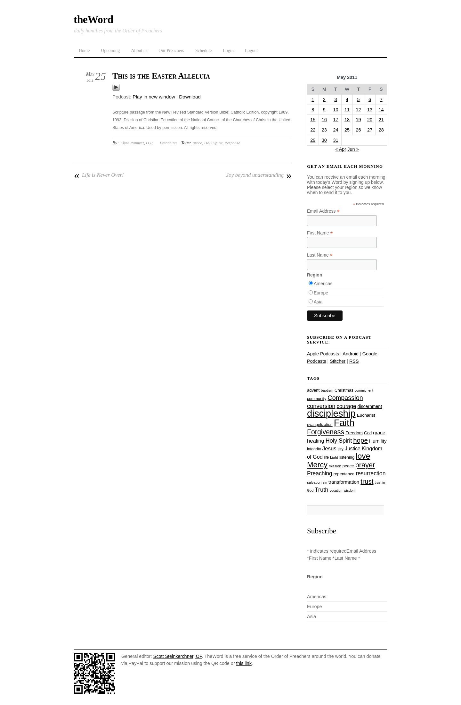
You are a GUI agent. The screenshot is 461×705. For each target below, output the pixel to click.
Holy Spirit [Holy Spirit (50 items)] (339, 440)
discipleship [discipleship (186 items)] (331, 413)
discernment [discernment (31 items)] (369, 406)
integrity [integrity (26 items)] (314, 449)
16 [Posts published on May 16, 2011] (324, 119)
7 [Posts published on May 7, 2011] (381, 99)
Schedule (203, 50)
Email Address (323, 211)
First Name (320, 233)
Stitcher (337, 361)
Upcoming (110, 50)
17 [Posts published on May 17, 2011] (335, 119)
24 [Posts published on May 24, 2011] (335, 129)
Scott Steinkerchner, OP (177, 656)
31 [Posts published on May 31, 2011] (335, 140)
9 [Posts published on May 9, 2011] (324, 109)
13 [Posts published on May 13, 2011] (369, 109)
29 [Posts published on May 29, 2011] (312, 140)
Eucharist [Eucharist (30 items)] (366, 415)
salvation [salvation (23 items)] (314, 482)
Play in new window (154, 96)
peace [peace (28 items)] (348, 465)
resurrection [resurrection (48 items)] (370, 473)
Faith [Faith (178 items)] (344, 423)
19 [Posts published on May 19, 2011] (358, 119)
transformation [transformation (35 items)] (343, 482)
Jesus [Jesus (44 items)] (329, 449)
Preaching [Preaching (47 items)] (319, 473)
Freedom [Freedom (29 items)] (354, 432)
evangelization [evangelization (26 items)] (320, 424)
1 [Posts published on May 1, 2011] (312, 99)
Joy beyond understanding (259, 175)
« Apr (340, 149)
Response (232, 142)
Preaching (168, 142)
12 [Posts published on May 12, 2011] (358, 109)
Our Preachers (171, 50)
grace (197, 142)
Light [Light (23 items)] (334, 457)
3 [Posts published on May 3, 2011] (335, 99)
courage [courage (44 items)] (346, 406)
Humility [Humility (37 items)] (378, 441)
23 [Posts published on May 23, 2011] (324, 129)
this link (244, 663)
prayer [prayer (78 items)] (365, 465)
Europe (321, 292)
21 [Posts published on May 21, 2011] (381, 119)
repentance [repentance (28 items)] (344, 473)
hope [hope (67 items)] (360, 440)
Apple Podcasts (323, 353)
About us (139, 50)
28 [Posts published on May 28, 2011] (381, 129)
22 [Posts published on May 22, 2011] (312, 129)
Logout (251, 50)
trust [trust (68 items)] (366, 481)
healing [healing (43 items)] (315, 441)
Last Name (320, 255)
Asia (318, 301)
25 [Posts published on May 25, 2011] (347, 129)
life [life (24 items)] (326, 457)
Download (190, 96)
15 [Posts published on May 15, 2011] (312, 119)
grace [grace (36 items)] (379, 432)
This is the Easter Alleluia (161, 76)
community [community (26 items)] (316, 398)
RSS (354, 361)
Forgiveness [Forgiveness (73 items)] (325, 432)
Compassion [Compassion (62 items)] (345, 397)
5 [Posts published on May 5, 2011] (358, 99)
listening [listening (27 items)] (346, 457)
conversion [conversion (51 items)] (321, 406)
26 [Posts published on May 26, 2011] (358, 129)
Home (84, 50)
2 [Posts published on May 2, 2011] (324, 99)
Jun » (353, 149)
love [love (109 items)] (363, 456)
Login (228, 50)
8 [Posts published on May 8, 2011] (312, 109)
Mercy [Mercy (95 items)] (317, 465)
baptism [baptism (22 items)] (327, 390)
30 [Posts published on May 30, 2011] (324, 140)
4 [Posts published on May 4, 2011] (347, 99)
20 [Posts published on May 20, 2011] (369, 119)
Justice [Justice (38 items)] (352, 448)
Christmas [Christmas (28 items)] (344, 390)
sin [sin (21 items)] (325, 482)
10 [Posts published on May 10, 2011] (335, 109)
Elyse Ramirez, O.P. (136, 142)
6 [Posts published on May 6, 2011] (369, 99)
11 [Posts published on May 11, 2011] (347, 109)
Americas (323, 283)
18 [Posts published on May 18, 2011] (347, 119)
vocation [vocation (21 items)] (336, 490)
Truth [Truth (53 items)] (321, 489)
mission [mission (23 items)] (335, 466)
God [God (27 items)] (368, 432)
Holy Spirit (213, 142)
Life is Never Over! (99, 175)
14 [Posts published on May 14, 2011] (381, 109)
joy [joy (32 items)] (341, 448)
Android (351, 353)
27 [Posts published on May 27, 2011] (369, 129)
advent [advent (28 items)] (313, 390)
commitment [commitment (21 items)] (364, 390)
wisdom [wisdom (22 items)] (349, 490)
